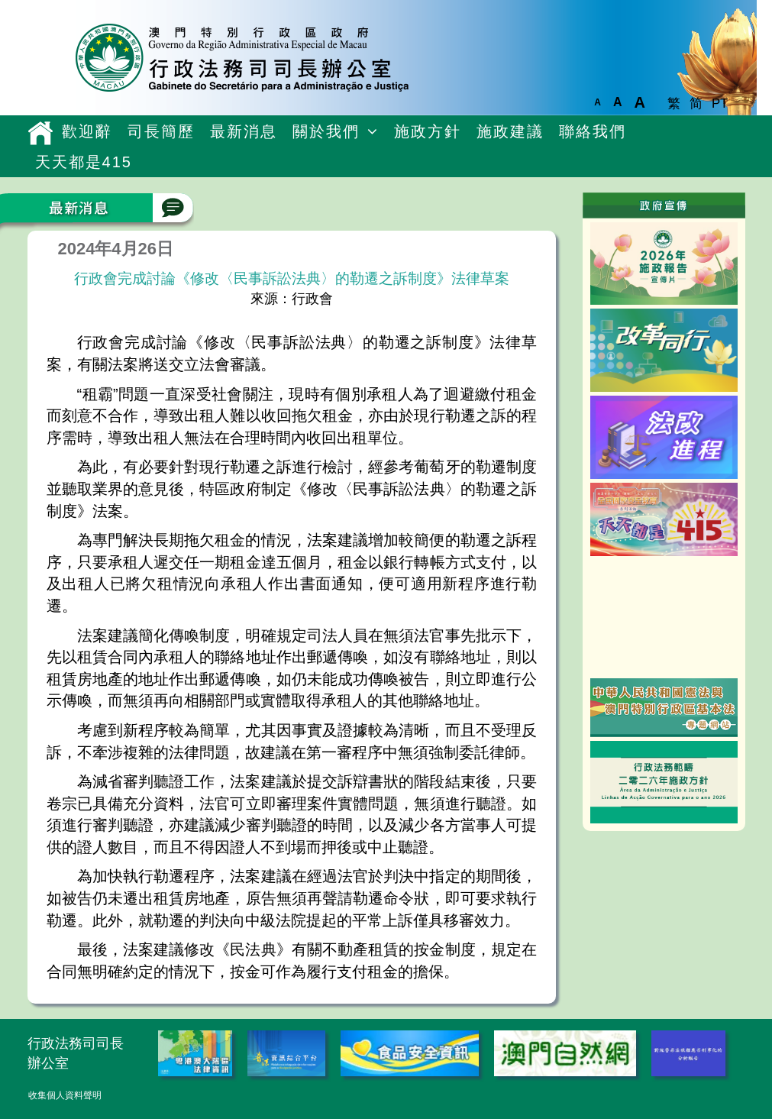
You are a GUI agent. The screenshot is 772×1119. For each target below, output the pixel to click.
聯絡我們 (592, 131)
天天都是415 (83, 162)
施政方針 (427, 131)
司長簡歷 (161, 131)
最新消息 (243, 131)
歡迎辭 (87, 131)
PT (720, 103)
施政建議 (510, 131)
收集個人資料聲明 (65, 1095)
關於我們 (326, 131)
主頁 (40, 133)
